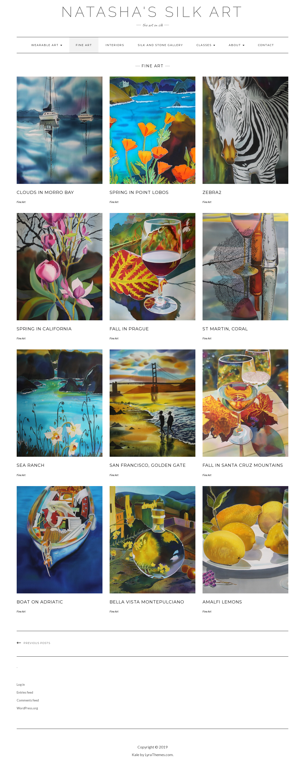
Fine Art (84, 45)
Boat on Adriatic (40, 602)
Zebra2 (212, 192)
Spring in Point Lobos (139, 192)
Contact (266, 45)
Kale (135, 754)
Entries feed (25, 692)
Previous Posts (37, 643)
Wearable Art (46, 45)
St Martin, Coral (225, 329)
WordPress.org (27, 708)
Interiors (115, 45)
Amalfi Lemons (222, 602)
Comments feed (28, 700)
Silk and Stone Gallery (160, 45)
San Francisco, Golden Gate (148, 465)
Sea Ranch (31, 465)
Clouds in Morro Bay (45, 192)
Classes (206, 45)
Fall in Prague (129, 329)
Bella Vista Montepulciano (147, 602)
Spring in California (44, 329)
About (236, 45)
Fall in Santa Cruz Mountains (243, 465)
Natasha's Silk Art (152, 12)
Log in (21, 684)
